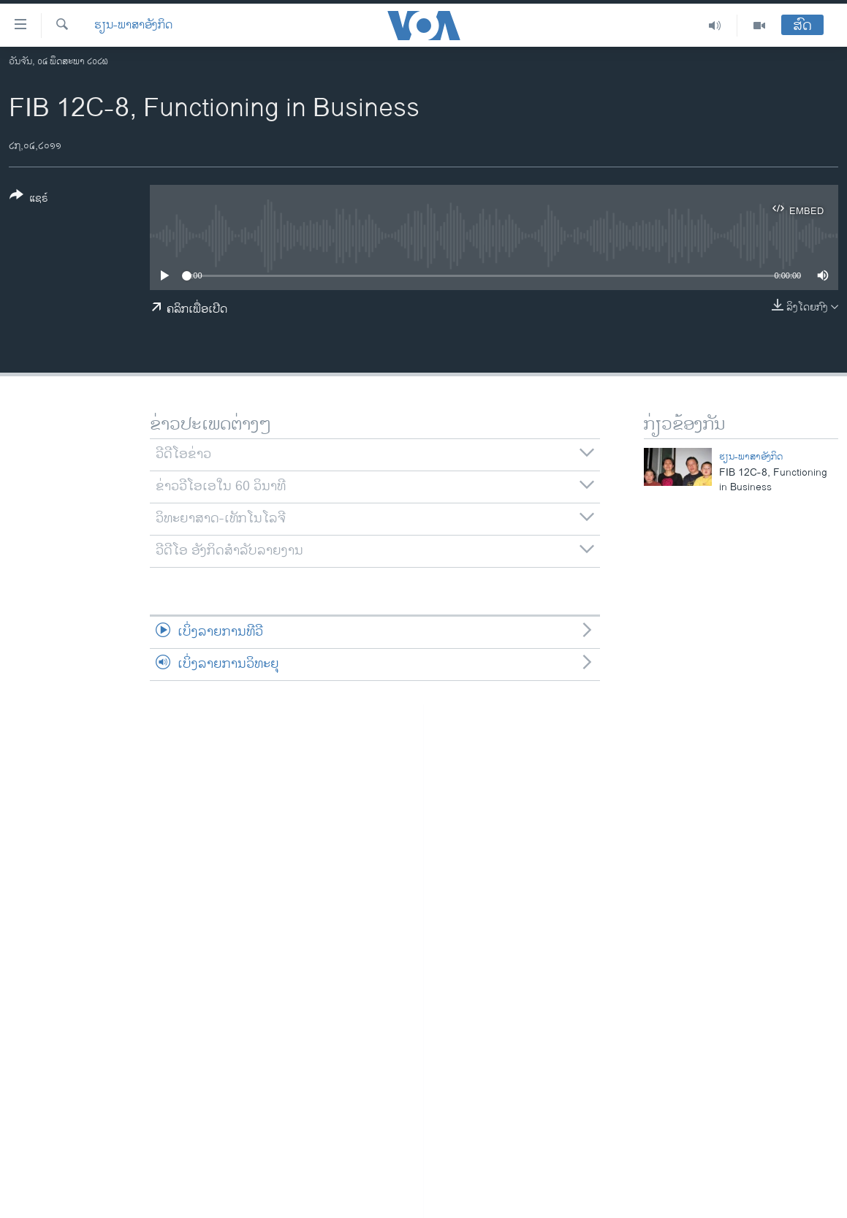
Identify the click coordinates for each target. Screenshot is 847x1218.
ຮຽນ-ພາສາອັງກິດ (133, 25)
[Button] (29, 199)
